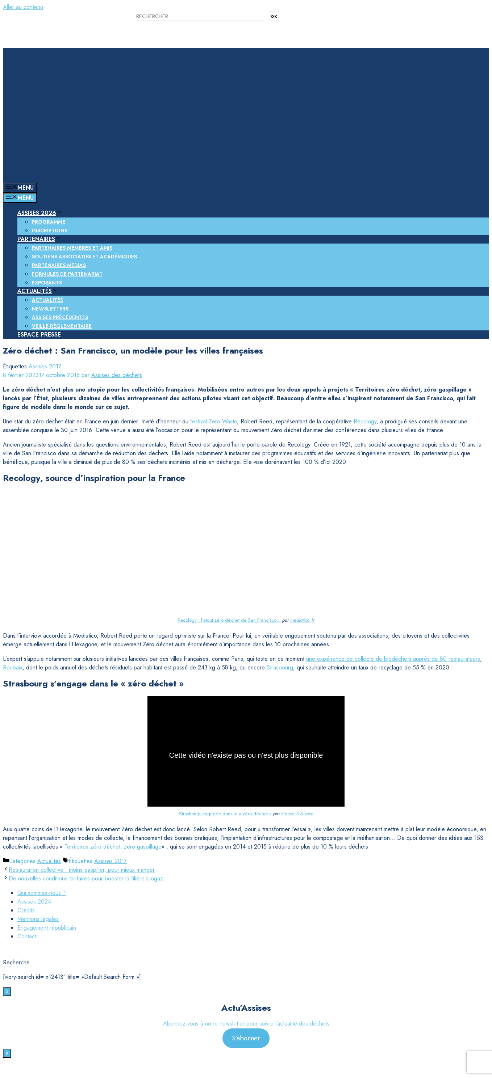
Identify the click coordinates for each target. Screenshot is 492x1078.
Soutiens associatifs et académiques (84, 256)
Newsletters (50, 308)
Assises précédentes (60, 317)
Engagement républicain (46, 927)
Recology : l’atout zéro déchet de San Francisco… (229, 620)
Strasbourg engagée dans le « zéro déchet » (225, 813)
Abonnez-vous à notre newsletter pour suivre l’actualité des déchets (246, 1023)
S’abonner (246, 1038)
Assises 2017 (45, 366)
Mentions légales (38, 919)
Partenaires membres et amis (72, 247)
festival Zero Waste (213, 421)
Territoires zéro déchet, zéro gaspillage (113, 846)
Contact (26, 936)
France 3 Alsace (297, 813)
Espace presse (39, 334)
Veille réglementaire (62, 326)
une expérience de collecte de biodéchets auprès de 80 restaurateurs (393, 659)
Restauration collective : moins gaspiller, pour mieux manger (82, 870)
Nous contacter (317, 21)
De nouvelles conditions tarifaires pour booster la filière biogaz (86, 878)
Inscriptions (49, 230)
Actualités (37, 291)
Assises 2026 (39, 213)
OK (274, 16)
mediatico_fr (302, 620)
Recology (365, 421)
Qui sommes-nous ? (41, 893)
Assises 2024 (34, 901)
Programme (48, 221)
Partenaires (39, 239)
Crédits (26, 910)
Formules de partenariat (67, 274)
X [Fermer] (7, 991)
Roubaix (12, 667)
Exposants (47, 282)
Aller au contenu (23, 7)
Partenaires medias (59, 265)
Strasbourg (280, 667)
